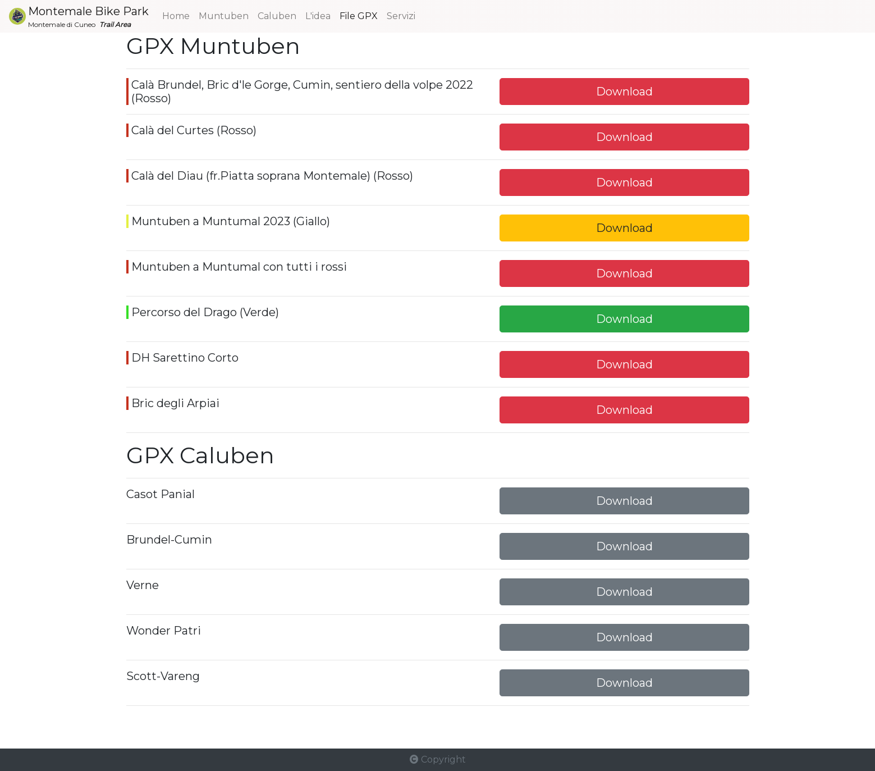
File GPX (359, 15)
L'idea (318, 15)
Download (624, 91)
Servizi (401, 15)
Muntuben (226, 15)
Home (176, 16)
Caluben (277, 15)
